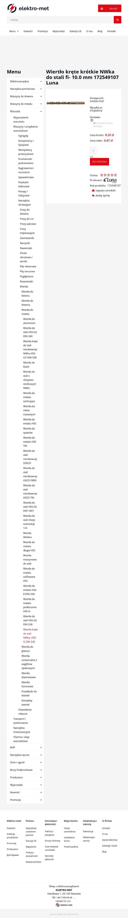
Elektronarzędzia (19, 81)
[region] (64, 48)
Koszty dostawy (52, 840)
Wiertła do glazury (27, 648)
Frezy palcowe (28, 223)
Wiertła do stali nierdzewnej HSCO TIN (30, 491)
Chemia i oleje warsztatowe (21, 739)
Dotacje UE (31, 840)
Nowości (15, 792)
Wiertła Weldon (27, 535)
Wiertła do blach (29, 364)
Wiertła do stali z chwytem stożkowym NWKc (29, 380)
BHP (12, 747)
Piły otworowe (28, 266)
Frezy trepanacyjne (27, 231)
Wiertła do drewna (27, 302)
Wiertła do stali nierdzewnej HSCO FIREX (30, 474)
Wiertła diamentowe (29, 675)
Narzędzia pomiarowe (22, 88)
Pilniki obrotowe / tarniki (26, 257)
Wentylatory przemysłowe (25, 152)
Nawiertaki (26, 248)
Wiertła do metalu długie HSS (29, 546)
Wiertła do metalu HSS (29, 421)
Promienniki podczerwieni (25, 161)
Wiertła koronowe (27, 684)
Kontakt (106, 828)
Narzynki (25, 243)
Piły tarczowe (27, 271)
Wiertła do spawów (29, 430)
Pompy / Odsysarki (24, 193)
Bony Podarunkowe (21, 769)
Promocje (15, 799)
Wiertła (24, 286)
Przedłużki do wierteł (29, 693)
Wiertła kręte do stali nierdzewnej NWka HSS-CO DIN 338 (30, 349)
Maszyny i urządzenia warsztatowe (25, 128)
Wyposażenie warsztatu (20, 119)
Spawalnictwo (26, 177)
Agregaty (23, 135)
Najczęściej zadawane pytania (31, 831)
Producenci (16, 777)
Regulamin (31, 846)
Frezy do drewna (25, 211)
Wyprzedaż (16, 784)
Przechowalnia (71, 846)
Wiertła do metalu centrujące (29, 397)
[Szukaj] (117, 19)
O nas (105, 834)
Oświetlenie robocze (25, 711)
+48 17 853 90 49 (64, 897)
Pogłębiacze (26, 276)
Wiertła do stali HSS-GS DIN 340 (30, 332)
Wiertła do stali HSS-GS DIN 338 (30, 620)
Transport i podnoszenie (20, 720)
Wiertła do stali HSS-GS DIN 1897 (30, 506)
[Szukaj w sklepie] (64, 19)
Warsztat (15, 111)
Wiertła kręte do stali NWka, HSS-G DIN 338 (30, 635)
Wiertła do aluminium (29, 321)
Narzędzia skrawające (24, 202)
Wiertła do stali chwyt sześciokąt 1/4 (29, 522)
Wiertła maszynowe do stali (30, 559)
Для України (13, 855)
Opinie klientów (109, 839)
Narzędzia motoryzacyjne (21, 729)
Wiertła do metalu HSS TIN (29, 441)
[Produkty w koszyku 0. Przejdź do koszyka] (109, 8)
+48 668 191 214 (62, 901)
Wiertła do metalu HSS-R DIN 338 (30, 590)
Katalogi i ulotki (109, 845)
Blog (104, 851)
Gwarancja (88, 831)
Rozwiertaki (26, 281)
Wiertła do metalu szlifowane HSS (29, 574)
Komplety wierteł (27, 702)
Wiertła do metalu (27, 311)
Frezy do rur (27, 218)
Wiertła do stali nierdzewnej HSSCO (30, 457)
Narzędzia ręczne (19, 754)
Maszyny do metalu (21, 103)
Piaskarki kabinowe (23, 184)
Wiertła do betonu (27, 293)
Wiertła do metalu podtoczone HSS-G (29, 605)
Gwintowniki (27, 238)
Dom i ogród (17, 762)
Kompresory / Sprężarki (26, 142)
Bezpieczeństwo (33, 861)
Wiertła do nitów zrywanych (29, 410)
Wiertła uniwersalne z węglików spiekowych (29, 662)
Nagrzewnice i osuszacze (26, 170)
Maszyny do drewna (21, 96)
